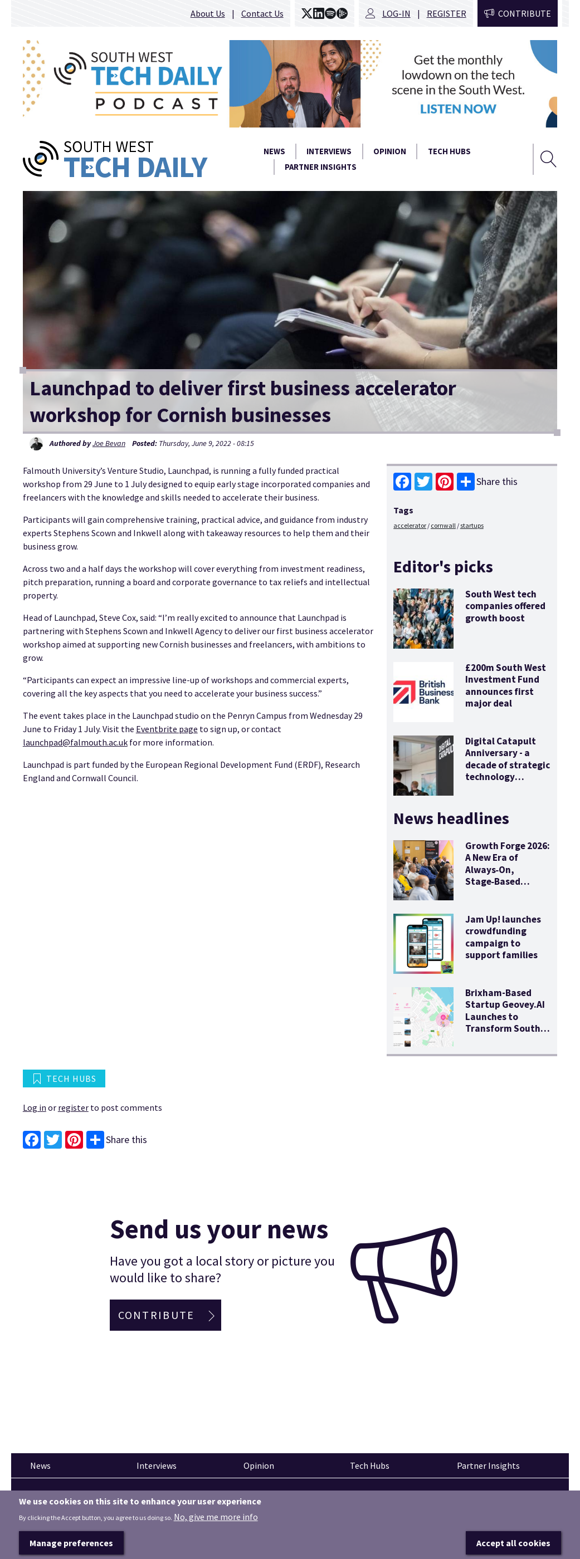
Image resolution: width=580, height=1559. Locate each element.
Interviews (329, 151)
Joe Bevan (108, 443)
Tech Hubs (449, 151)
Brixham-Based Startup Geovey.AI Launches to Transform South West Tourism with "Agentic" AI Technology (506, 1029)
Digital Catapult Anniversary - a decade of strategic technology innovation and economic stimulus (507, 771)
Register (446, 13)
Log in (34, 1107)
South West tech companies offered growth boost (505, 606)
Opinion (389, 151)
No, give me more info (216, 1538)
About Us (208, 13)
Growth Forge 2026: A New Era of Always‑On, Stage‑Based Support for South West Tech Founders (507, 882)
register (73, 1107)
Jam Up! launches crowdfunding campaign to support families (503, 937)
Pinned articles (53, 1498)
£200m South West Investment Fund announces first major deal (505, 685)
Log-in (396, 13)
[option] (290, 84)
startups (472, 525)
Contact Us (262, 13)
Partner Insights (321, 167)
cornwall (443, 525)
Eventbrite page (167, 728)
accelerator (409, 525)
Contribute (524, 13)
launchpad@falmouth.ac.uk (75, 742)
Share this (487, 482)
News (274, 151)
